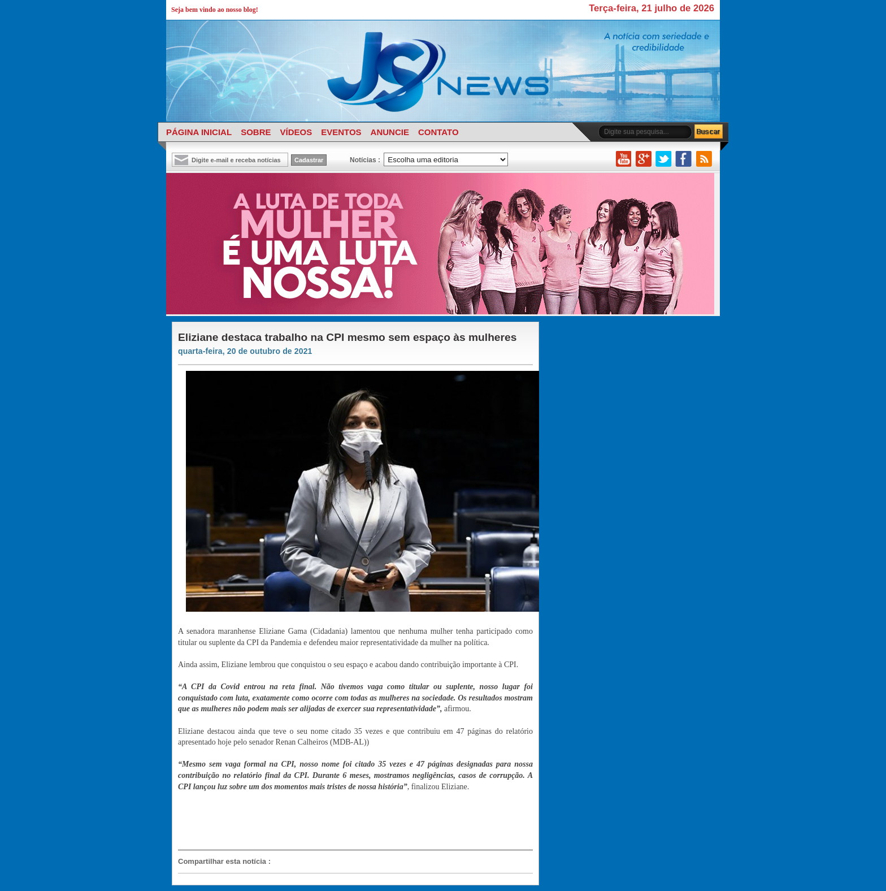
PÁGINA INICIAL (199, 132)
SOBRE (256, 132)
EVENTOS (341, 132)
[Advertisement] (350, 820)
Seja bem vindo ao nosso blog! (214, 10)
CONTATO (438, 132)
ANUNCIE (390, 132)
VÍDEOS (296, 132)
